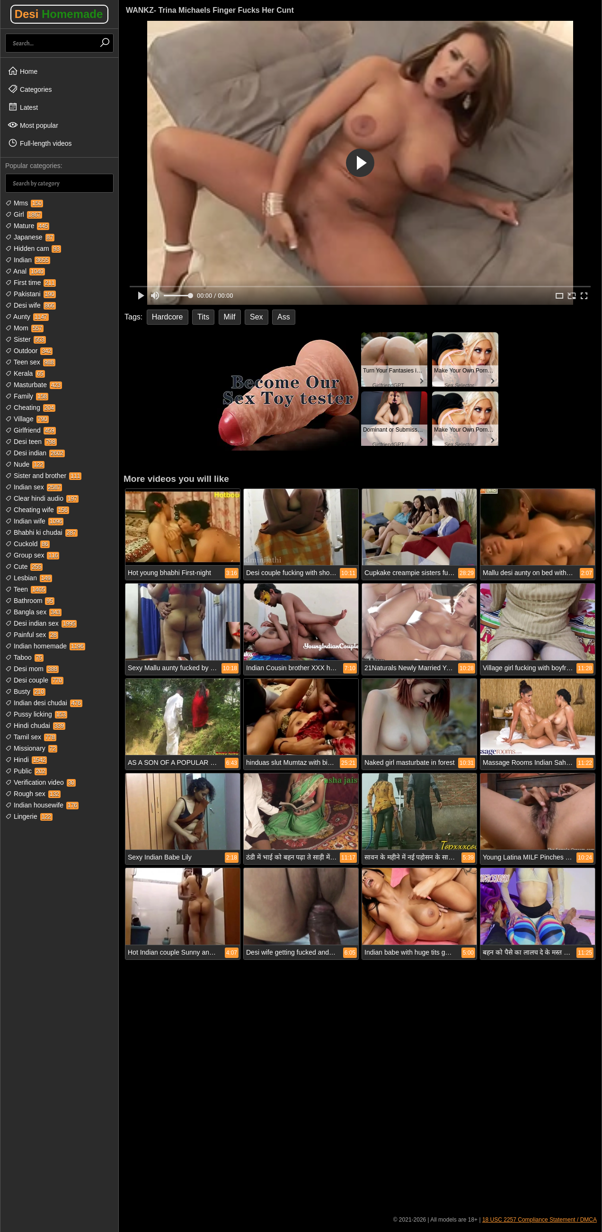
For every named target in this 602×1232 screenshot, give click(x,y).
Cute (24, 566)
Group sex (32, 555)
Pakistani (30, 294)
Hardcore (167, 317)
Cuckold (27, 544)
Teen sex (30, 362)
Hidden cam (33, 248)
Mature (27, 226)
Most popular (33, 125)
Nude (24, 464)
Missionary (31, 748)
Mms (24, 203)
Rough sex (33, 794)
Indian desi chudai (43, 703)
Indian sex (33, 487)
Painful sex (31, 634)
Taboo (24, 657)
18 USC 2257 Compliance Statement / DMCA (539, 1219)
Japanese (29, 237)
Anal (25, 271)
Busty (25, 691)
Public (26, 771)
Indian (27, 260)
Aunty (27, 316)
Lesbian (28, 578)
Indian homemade (45, 646)
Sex (256, 317)
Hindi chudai (35, 725)
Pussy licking (36, 714)
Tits (203, 317)
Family (26, 396)
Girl (23, 214)
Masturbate (33, 385)
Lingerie (29, 816)
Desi (59, 14)
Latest (23, 107)
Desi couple (34, 680)
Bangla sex (33, 612)
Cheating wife (37, 510)
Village (27, 419)
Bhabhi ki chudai (41, 532)
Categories (30, 89)
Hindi (26, 759)
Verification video (40, 782)
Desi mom (32, 669)
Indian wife (34, 521)
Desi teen (31, 441)
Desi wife (30, 305)
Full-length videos (40, 143)
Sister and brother (43, 475)
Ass (283, 317)
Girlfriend (30, 430)
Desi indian (35, 453)
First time (30, 282)
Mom (24, 328)
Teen (25, 589)
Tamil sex (30, 737)
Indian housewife (42, 805)
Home (22, 71)
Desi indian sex (41, 623)
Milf (230, 317)
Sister (25, 339)
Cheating (30, 407)
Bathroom (29, 600)
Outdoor (29, 351)
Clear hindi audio (42, 498)
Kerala (25, 373)
